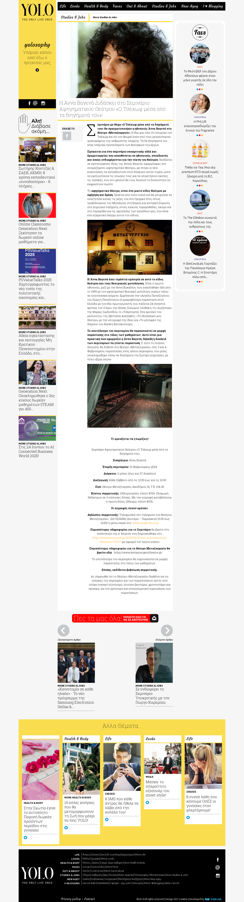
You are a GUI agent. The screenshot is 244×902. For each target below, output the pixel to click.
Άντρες (86, 854)
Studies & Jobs (164, 6)
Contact (89, 899)
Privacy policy (71, 899)
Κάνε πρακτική (126, 875)
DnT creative (181, 899)
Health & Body (96, 6)
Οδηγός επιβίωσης (92, 875)
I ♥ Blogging (213, 6)
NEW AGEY (73, 879)
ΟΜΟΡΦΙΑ (200, 117)
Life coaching (113, 854)
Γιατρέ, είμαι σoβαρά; (111, 862)
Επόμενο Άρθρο (164, 639)
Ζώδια (86, 879)
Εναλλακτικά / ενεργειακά (103, 879)
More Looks (107, 858)
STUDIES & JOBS (70, 875)
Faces (117, 6)
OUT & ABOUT (71, 871)
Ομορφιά (95, 858)
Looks (75, 6)
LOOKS (75, 858)
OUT (200, 67)
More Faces (112, 866)
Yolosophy (137, 883)
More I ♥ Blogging (154, 883)
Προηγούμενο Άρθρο (69, 639)
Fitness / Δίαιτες (91, 862)
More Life (140, 854)
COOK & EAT (200, 163)
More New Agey (152, 879)
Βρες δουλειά (111, 875)
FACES (76, 867)
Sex (102, 854)
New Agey (189, 6)
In (89, 871)
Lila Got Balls (89, 883)
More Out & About (114, 871)
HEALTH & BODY (70, 863)
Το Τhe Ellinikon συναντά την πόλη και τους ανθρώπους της (200, 222)
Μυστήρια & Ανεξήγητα (130, 879)
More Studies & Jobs (105, 17)
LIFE (77, 854)
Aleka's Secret (172, 883)
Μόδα (86, 858)
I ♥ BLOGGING (72, 883)
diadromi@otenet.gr (145, 523)
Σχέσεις (95, 854)
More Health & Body (134, 862)
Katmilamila (103, 883)
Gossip (86, 866)
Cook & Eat (97, 871)
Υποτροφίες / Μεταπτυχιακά (150, 875)
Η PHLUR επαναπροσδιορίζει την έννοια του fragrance (200, 126)
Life (63, 6)
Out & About (137, 6)
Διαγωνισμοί (127, 854)
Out (85, 871)
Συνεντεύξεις (98, 866)
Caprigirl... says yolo (120, 883)
